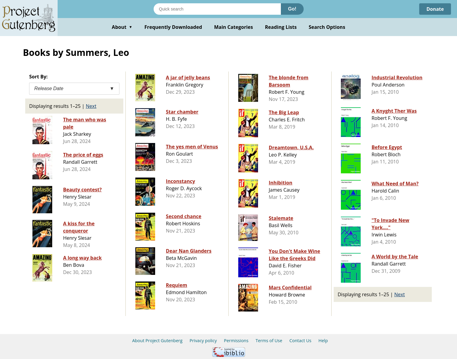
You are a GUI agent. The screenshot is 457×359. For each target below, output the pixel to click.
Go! (292, 8)
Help (323, 340)
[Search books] (217, 9)
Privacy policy (203, 340)
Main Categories (233, 27)
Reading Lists (281, 27)
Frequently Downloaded (173, 27)
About (122, 27)
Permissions (236, 340)
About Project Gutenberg (157, 340)
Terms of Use (269, 340)
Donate (435, 9)
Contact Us (300, 340)
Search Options (327, 27)
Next (91, 106)
